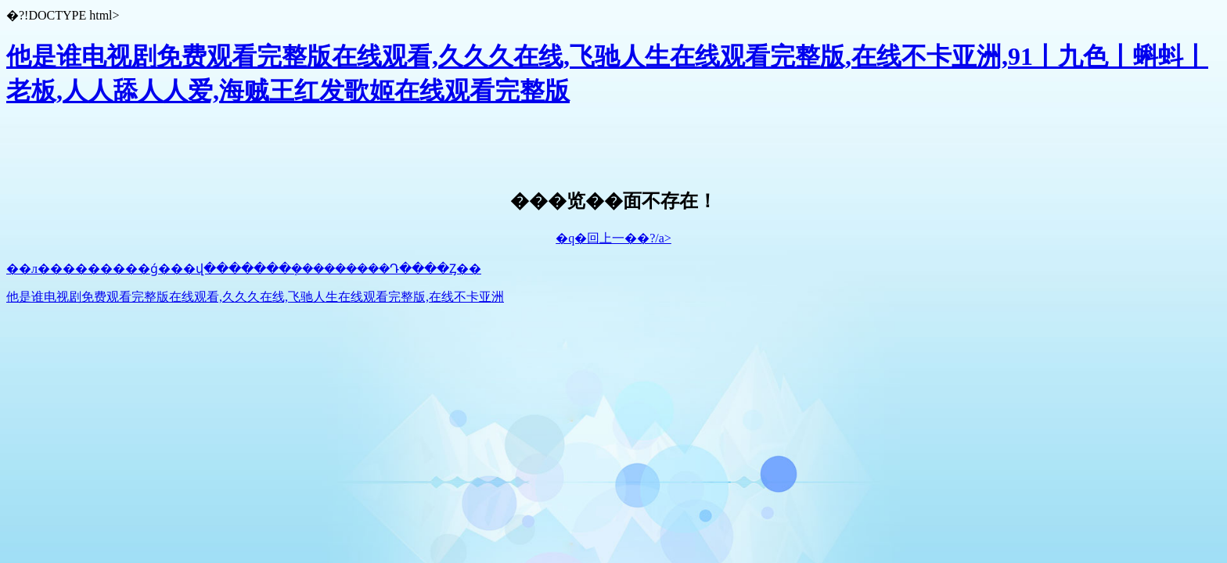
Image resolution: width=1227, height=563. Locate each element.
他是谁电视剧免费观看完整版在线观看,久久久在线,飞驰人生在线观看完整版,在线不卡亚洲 (255, 296)
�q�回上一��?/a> (613, 238)
